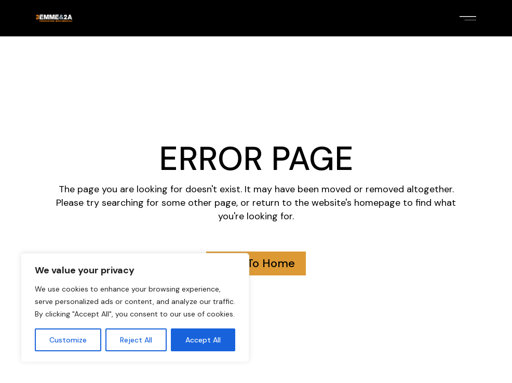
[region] (135, 307)
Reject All (136, 340)
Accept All (203, 340)
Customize (68, 340)
